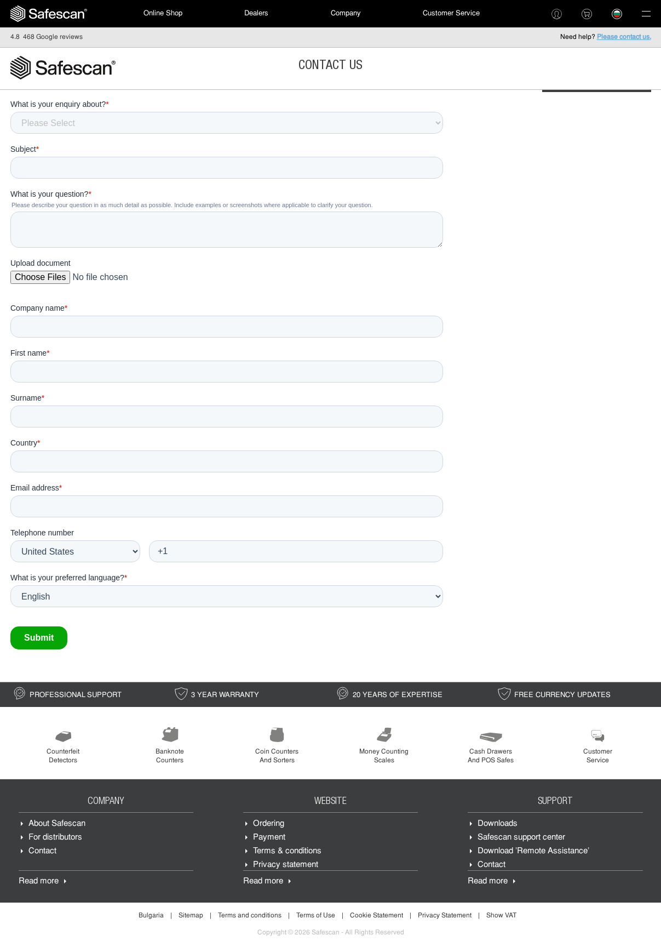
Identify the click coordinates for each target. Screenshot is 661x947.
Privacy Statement (445, 915)
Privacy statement (285, 865)
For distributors (55, 838)
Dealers (256, 13)
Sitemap (191, 915)
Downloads (498, 824)
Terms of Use (315, 915)
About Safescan (56, 824)
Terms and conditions (249, 915)
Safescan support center (521, 838)
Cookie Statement (376, 915)
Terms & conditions (287, 851)
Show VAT (501, 915)
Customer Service (451, 13)
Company (346, 13)
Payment (269, 838)
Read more (39, 881)
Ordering (268, 824)
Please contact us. (624, 37)
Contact (42, 851)
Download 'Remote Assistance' (533, 851)
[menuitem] (48, 13)
